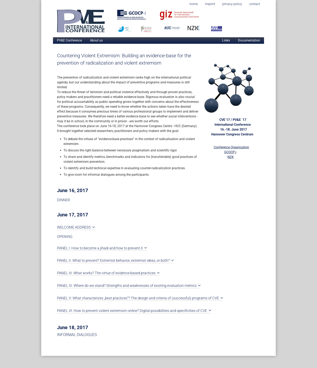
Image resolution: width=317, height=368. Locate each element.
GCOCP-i (230, 152)
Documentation (249, 40)
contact (254, 4)
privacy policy (232, 4)
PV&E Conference (69, 40)
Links (226, 40)
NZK (230, 157)
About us (96, 40)
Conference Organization (231, 147)
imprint (210, 4)
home (194, 4)
